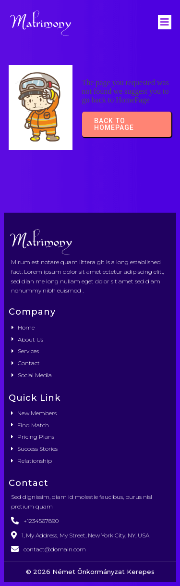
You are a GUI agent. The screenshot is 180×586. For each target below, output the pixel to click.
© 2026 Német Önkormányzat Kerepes (90, 571)
